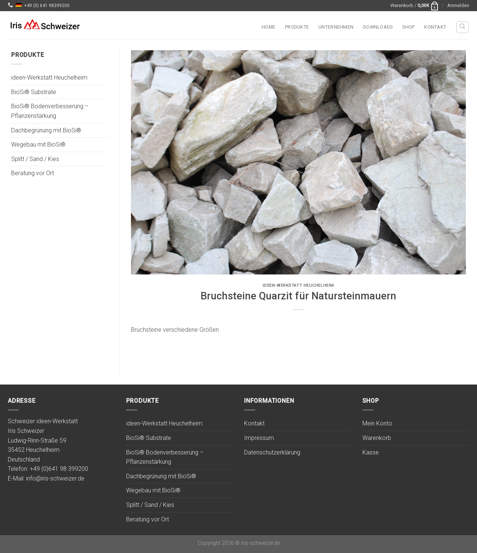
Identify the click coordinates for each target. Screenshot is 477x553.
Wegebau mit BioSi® (38, 144)
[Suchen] (463, 27)
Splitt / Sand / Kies (35, 159)
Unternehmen (335, 27)
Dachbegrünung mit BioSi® (46, 130)
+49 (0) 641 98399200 (47, 5)
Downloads (378, 27)
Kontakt (435, 27)
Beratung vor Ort (32, 173)
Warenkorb (376, 437)
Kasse (370, 452)
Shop (408, 27)
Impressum (259, 437)
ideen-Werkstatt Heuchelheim (49, 77)
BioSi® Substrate (33, 92)
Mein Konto (377, 423)
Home (268, 27)
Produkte (297, 27)
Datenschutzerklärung (272, 452)
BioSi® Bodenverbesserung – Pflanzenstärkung (50, 111)
